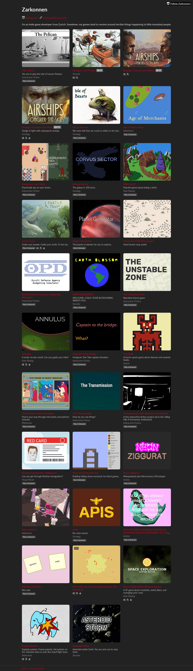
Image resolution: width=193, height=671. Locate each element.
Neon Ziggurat (131, 472)
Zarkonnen (32, 17)
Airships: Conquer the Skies (37, 127)
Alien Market (29, 529)
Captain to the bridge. (85, 353)
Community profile (36, 668)
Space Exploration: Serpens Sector (142, 586)
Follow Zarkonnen (179, 3)
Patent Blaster (30, 645)
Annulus (26, 353)
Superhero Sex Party (33, 183)
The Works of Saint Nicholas (37, 413)
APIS (75, 529)
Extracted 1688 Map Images (138, 240)
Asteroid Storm (81, 645)
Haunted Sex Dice (32, 586)
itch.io (24, 668)
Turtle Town (28, 240)
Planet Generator (82, 240)
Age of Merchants (133, 127)
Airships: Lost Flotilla (84, 70)
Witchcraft (129, 183)
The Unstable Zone (134, 294)
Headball (128, 353)
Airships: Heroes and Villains (139, 70)
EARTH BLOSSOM (83, 294)
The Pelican (28, 70)
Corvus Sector (80, 183)
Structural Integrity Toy (85, 472)
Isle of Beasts (80, 127)
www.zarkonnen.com (54, 17)
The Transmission (82, 413)
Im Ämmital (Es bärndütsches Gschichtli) (145, 413)
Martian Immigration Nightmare (39, 472)
